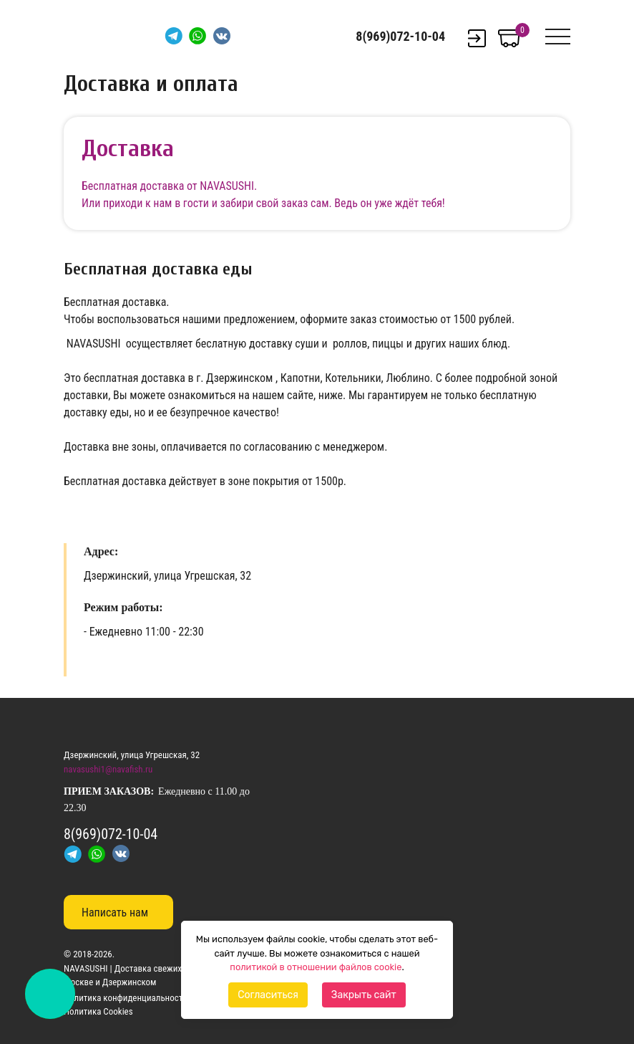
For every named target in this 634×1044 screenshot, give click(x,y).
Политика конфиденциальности (125, 997)
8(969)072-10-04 (400, 36)
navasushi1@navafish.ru (108, 769)
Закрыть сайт (363, 995)
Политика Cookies (98, 1011)
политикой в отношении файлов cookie (315, 967)
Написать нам (115, 912)
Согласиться (268, 995)
